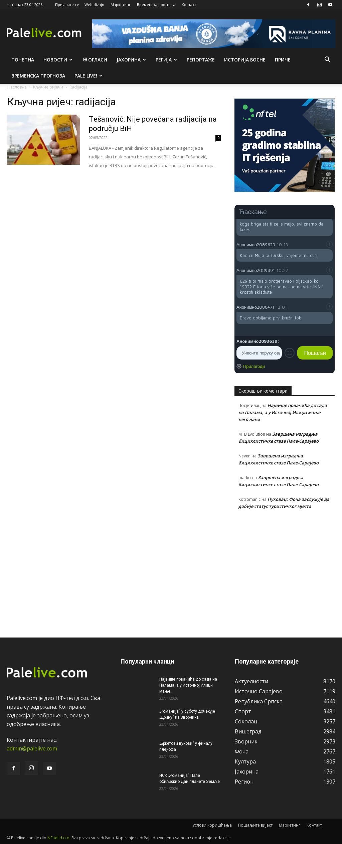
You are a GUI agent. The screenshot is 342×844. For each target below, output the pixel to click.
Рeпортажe (201, 59)
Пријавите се (67, 4)
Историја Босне (245, 59)
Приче (283, 59)
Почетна (22, 59)
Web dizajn (94, 4)
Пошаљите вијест (255, 825)
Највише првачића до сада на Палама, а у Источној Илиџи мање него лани (282, 412)
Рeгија (166, 59)
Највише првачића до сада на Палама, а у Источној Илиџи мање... (188, 685)
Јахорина (131, 59)
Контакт (189, 4)
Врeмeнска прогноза (38, 76)
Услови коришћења (212, 825)
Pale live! (88, 76)
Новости (57, 59)
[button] (327, 60)
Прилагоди (254, 366)
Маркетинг (121, 4)
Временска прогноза (156, 4)
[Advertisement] (284, 569)
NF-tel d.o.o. (58, 838)
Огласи (94, 59)
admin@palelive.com (32, 748)
